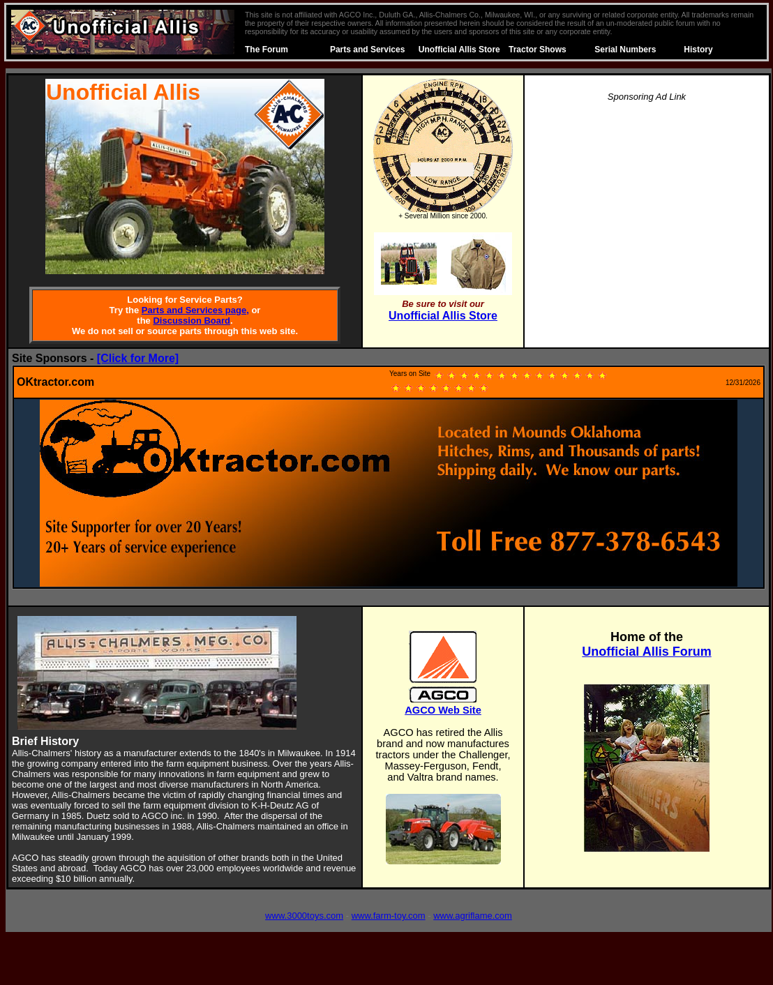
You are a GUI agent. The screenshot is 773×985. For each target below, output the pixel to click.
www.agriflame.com (472, 915)
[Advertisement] (647, 212)
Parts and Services (367, 49)
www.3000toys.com (304, 915)
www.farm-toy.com (389, 915)
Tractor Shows (537, 49)
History (698, 49)
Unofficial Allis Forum (646, 652)
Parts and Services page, (195, 310)
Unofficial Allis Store (459, 49)
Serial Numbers (625, 49)
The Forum (266, 49)
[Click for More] (138, 358)
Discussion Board (191, 320)
